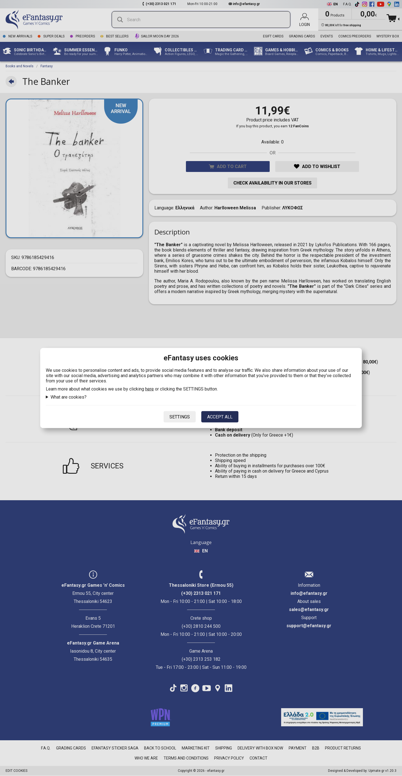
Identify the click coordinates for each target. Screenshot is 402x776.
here (149, 389)
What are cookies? (69, 397)
